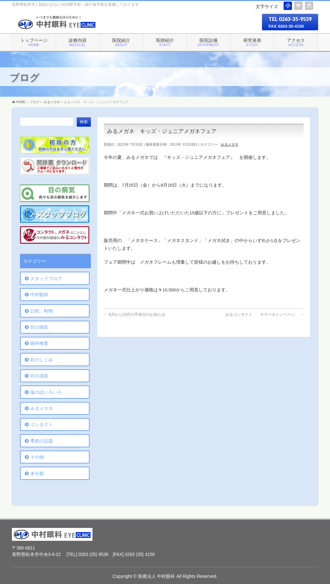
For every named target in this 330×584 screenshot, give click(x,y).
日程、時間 (41, 311)
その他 (37, 457)
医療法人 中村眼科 (156, 576)
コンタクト (41, 424)
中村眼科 (39, 294)
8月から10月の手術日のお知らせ (134, 314)
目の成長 (39, 375)
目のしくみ (41, 359)
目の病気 (39, 327)
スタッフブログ (46, 278)
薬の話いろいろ (46, 392)
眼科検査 (39, 343)
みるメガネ (229, 144)
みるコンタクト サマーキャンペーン (264, 314)
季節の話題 (41, 440)
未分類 (37, 473)
